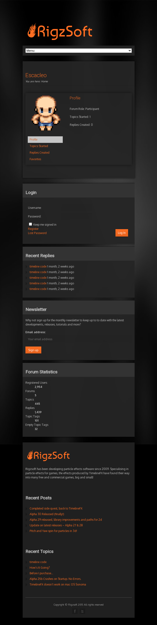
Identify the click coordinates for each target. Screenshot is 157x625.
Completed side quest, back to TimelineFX (56, 508)
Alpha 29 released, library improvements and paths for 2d (66, 519)
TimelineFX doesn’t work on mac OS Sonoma (58, 584)
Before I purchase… (41, 573)
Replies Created (39, 152)
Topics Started (39, 146)
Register (33, 229)
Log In (122, 233)
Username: (35, 208)
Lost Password (37, 233)
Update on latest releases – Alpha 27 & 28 (56, 525)
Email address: (35, 332)
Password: (34, 216)
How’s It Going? (40, 567)
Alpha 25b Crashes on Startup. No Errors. (55, 579)
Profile (33, 139)
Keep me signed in (44, 224)
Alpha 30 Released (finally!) (47, 514)
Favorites (35, 159)
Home (44, 81)
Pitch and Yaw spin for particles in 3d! (53, 531)
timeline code (38, 266)
